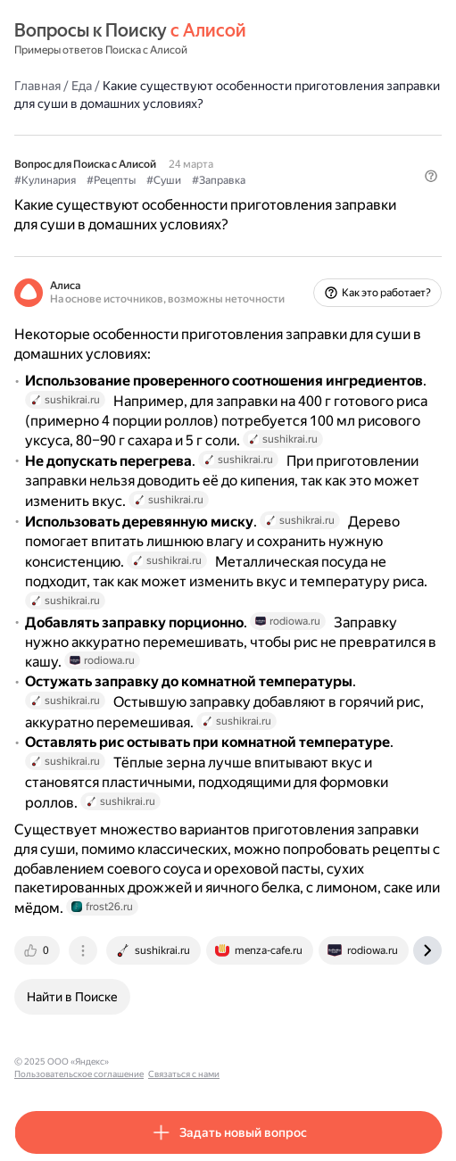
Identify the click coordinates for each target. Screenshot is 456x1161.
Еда (81, 86)
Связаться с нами (286, 1061)
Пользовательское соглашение (181, 1061)
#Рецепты (111, 180)
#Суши (163, 180)
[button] (431, 176)
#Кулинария (45, 180)
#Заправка (218, 180)
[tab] (38, 950)
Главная (37, 86)
